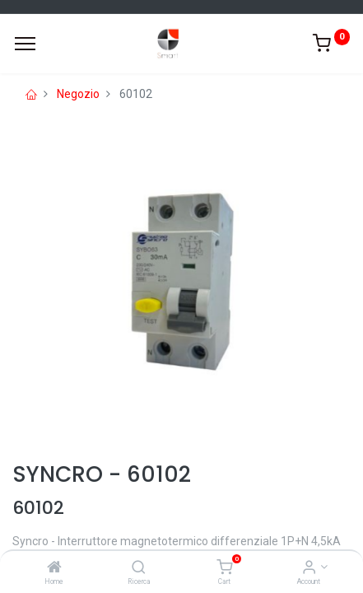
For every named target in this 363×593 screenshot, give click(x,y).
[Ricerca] (139, 568)
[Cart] (224, 568)
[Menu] (25, 44)
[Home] (54, 568)
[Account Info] (309, 568)
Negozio (78, 93)
